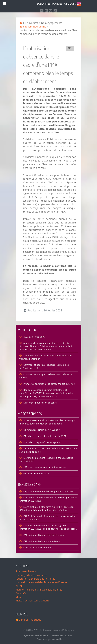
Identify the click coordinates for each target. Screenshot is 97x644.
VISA (18, 597)
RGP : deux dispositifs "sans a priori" (42, 442)
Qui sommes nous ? (36, 635)
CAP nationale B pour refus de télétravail (44, 535)
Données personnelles (49, 639)
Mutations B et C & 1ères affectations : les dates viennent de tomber (46, 357)
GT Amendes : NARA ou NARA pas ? (41, 430)
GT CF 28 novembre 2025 (36, 473)
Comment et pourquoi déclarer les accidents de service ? (45, 376)
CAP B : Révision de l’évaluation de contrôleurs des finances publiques (47, 518)
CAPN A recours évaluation (37, 547)
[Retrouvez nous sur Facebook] (41, 10)
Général (23, 619)
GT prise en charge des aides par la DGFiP (44, 436)
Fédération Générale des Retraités (35, 578)
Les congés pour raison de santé (40, 403)
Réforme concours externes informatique (44, 467)
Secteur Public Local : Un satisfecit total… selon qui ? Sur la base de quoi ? (48, 450)
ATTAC (19, 586)
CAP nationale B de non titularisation (42, 541)
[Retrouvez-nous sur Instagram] (55, 10)
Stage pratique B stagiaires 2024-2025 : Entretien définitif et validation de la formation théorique (46, 509)
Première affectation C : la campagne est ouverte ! (49, 384)
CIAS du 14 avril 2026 (34, 337)
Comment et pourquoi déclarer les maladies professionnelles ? (44, 367)
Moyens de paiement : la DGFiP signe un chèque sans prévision (46, 460)
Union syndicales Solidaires (31, 575)
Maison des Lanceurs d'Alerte (32, 600)
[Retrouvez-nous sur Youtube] (50, 10)
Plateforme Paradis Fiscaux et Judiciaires (39, 589)
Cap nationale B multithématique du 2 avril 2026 (48, 491)
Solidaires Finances (27, 571)
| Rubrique (34, 619)
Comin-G (21, 593)
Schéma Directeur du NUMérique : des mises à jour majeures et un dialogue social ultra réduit (47, 422)
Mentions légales (61, 635)
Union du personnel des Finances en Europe (41, 582)
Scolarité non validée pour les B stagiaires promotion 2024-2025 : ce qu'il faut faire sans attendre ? (48, 527)
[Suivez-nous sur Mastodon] (46, 10)
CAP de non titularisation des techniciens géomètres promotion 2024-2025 (48, 499)
